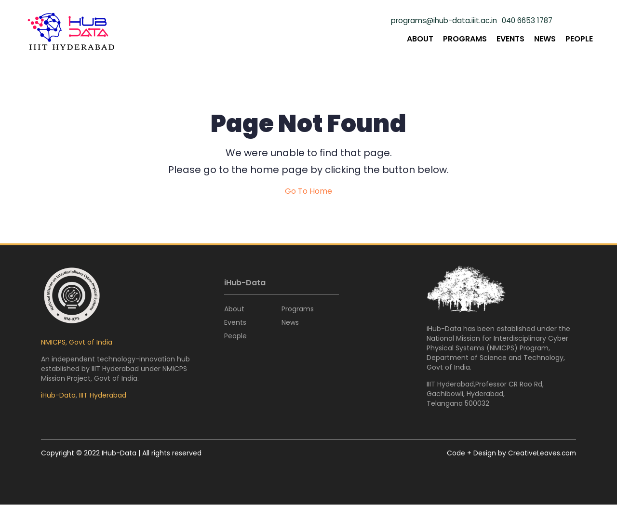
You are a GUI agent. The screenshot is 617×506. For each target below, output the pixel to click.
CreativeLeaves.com (541, 454)
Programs (465, 38)
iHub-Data (58, 396)
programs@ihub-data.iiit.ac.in (437, 21)
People (579, 38)
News (545, 38)
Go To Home (308, 193)
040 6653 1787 (525, 21)
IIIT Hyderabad (102, 396)
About (420, 38)
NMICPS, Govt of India (76, 343)
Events (510, 38)
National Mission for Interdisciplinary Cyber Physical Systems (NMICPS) (497, 344)
